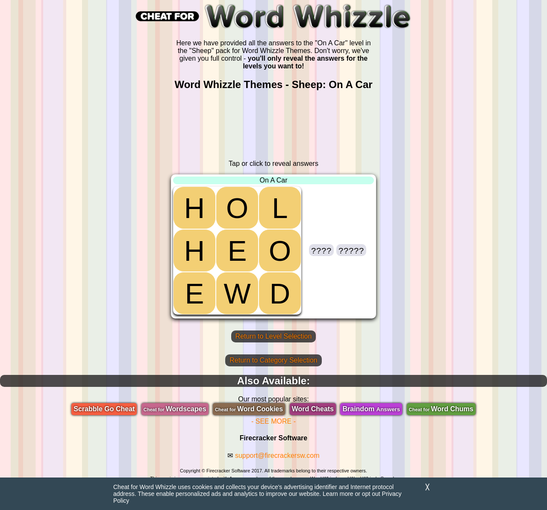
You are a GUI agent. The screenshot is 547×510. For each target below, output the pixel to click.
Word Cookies (249, 409)
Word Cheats (313, 409)
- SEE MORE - (273, 421)
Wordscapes (175, 409)
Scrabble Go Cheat (104, 409)
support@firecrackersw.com (277, 455)
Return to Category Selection (273, 360)
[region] (273, 125)
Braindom (371, 409)
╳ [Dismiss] (427, 487)
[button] (321, 250)
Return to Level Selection (273, 336)
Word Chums (441, 409)
